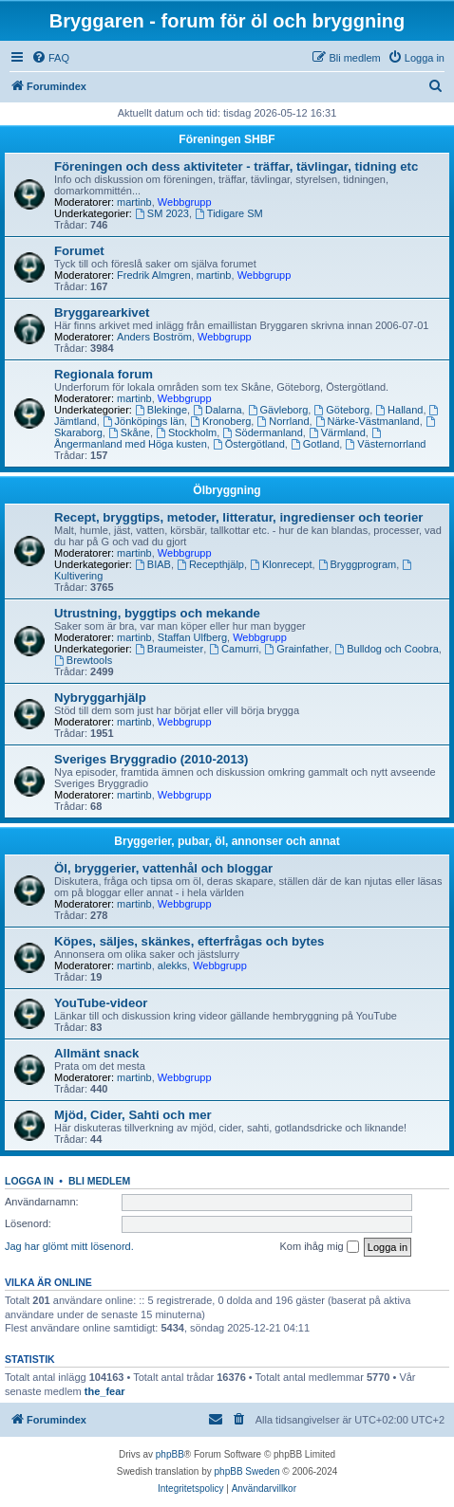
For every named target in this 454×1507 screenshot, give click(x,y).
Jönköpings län (143, 421)
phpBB (170, 1454)
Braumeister (169, 648)
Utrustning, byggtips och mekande (157, 613)
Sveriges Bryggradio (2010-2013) (151, 759)
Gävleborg (278, 409)
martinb (134, 202)
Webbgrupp (185, 202)
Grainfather (296, 648)
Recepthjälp (210, 564)
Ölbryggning (226, 490)
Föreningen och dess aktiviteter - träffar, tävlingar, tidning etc (236, 166)
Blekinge (161, 409)
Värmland (337, 432)
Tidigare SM (229, 213)
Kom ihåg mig (318, 1247)
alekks (172, 965)
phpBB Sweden (247, 1471)
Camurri (233, 648)
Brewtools (83, 660)
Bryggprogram (357, 564)
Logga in (29, 1180)
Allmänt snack (96, 1053)
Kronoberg (220, 421)
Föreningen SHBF (226, 139)
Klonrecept (281, 564)
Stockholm (186, 432)
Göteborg (341, 409)
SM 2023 (162, 213)
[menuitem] (50, 57)
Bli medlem (99, 1180)
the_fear (105, 1391)
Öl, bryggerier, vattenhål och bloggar (163, 868)
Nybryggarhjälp (100, 697)
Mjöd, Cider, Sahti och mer (133, 1115)
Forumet (79, 251)
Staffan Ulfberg (192, 637)
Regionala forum (103, 374)
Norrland (282, 421)
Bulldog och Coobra (386, 648)
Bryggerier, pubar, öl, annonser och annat (226, 841)
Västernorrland (385, 444)
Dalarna (217, 409)
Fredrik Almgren (154, 275)
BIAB (153, 564)
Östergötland (249, 444)
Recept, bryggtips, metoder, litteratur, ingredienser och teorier (238, 517)
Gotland (315, 444)
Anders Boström (154, 336)
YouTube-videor (100, 1003)
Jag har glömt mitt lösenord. (69, 1246)
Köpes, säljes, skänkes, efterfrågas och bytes (189, 941)
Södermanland (262, 432)
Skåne (129, 432)
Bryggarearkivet (101, 312)
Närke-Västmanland (367, 421)
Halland (399, 409)
